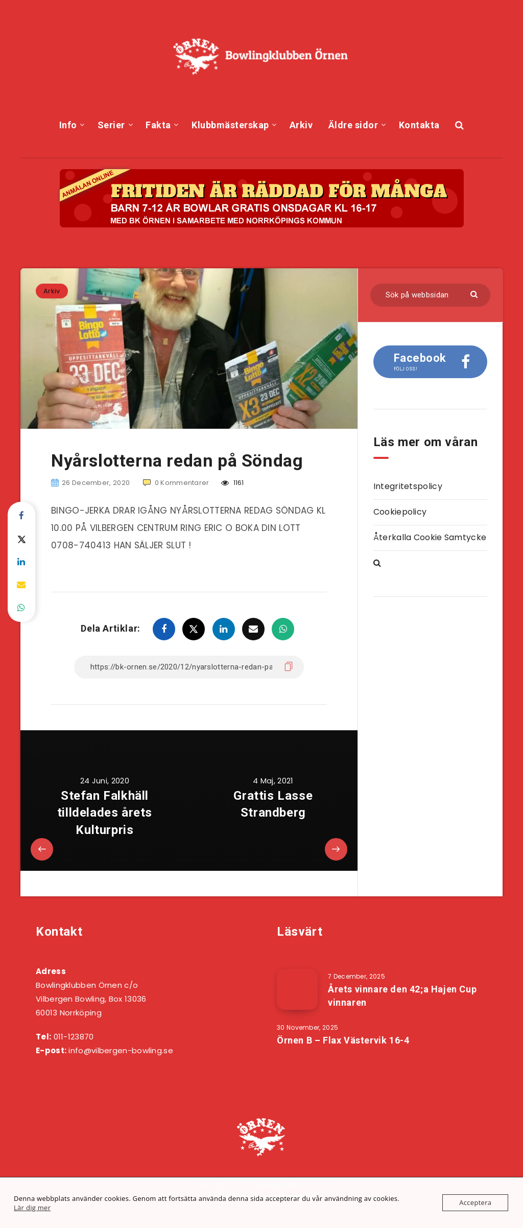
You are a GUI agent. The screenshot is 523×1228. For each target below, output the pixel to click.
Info (68, 125)
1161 (232, 483)
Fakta (158, 125)
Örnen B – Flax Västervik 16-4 (343, 1040)
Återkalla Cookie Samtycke (430, 537)
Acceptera (475, 1202)
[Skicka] (475, 293)
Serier (111, 125)
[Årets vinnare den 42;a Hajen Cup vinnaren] (297, 989)
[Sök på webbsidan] (430, 295)
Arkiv (301, 125)
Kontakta (419, 125)
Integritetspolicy (407, 486)
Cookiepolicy (400, 512)
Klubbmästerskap (230, 125)
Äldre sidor (353, 125)
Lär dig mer (32, 1207)
